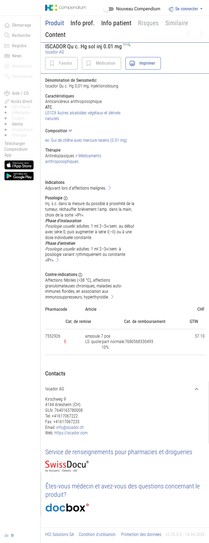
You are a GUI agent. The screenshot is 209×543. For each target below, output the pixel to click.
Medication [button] (18, 66)
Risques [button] (148, 23)
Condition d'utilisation (97, 534)
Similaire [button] (176, 23)
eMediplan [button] (21, 112)
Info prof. (82, 23)
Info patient (116, 23)
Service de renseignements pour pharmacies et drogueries (118, 452)
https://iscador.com (71, 432)
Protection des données (141, 534)
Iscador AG (54, 52)
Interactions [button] (22, 129)
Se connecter (183, 9)
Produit (54, 23)
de (7, 535)
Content (55, 35)
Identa (17, 124)
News (12, 55)
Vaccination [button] (18, 76)
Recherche (17, 35)
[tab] (90, 131)
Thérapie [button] (19, 135)
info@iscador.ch (70, 427)
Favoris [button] (18, 118)
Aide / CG (16, 93)
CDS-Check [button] (21, 106)
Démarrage (17, 25)
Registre (15, 45)
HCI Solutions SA (59, 534)
